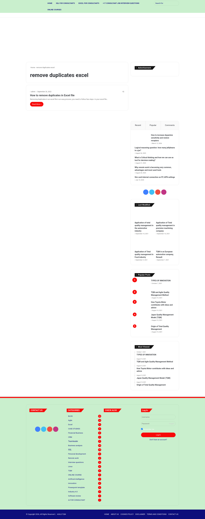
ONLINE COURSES (54, 10)
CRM (70, 437)
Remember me (147, 429)
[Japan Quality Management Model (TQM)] (142, 318)
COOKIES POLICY (127, 514)
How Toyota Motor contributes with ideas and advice (162, 305)
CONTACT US (173, 514)
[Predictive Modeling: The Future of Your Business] (109, 418)
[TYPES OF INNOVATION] (142, 284)
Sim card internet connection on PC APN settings (155, 177)
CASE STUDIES (74, 429)
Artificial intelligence (76, 479)
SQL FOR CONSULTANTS (65, 3)
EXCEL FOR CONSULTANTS (88, 3)
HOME (49, 3)
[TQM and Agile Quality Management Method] (142, 293)
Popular (153, 125)
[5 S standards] (133, 418)
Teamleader (73, 441)
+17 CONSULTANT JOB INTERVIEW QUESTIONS (121, 3)
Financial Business (75, 433)
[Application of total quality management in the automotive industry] (144, 214)
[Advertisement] (102, 39)
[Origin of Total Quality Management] (142, 327)
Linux (70, 466)
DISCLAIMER (140, 514)
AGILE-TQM (61, 514)
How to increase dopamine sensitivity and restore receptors (162, 138)
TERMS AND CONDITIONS (157, 514)
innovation (72, 483)
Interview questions (76, 462)
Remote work (73, 458)
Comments (170, 125)
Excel (70, 424)
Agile (70, 420)
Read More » (36, 104)
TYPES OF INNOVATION (161, 281)
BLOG (70, 416)
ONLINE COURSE (75, 475)
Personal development (77, 454)
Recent (138, 125)
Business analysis (75, 445)
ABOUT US (115, 514)
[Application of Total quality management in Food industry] (144, 243)
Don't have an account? (158, 440)
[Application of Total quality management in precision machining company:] (165, 214)
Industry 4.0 (73, 492)
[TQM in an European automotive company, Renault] (165, 243)
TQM (70, 471)
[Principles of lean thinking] (121, 418)
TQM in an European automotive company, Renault (164, 254)
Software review (74, 496)
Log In (158, 435)
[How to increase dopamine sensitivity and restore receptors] (142, 139)
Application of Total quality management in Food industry (144, 254)
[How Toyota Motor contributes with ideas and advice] (142, 306)
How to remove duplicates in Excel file (52, 95)
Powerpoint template (76, 487)
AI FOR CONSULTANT (76, 500)
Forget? (171, 424)
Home (32, 67)
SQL (70, 450)
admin (33, 92)
